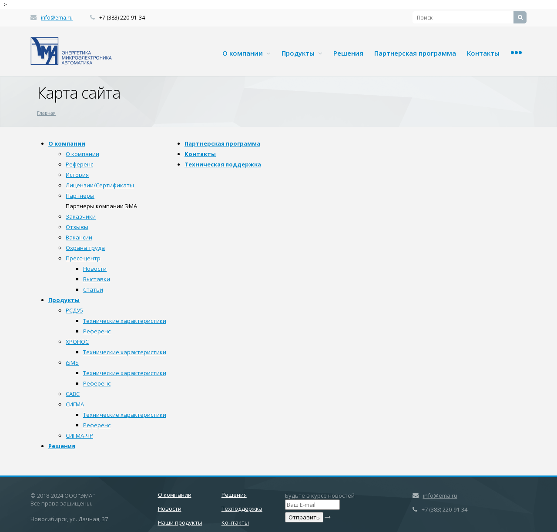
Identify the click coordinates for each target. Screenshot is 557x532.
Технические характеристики (124, 321)
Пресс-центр (83, 258)
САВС (73, 394)
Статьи (93, 289)
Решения (348, 53)
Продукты (302, 53)
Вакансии (79, 237)
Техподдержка (241, 508)
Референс (79, 164)
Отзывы (77, 227)
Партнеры (80, 196)
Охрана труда (85, 248)
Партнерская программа (415, 53)
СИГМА (75, 404)
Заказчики (81, 216)
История (77, 175)
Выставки (96, 279)
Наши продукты (180, 522)
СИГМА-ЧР (79, 435)
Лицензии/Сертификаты (100, 185)
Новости (95, 269)
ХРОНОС (77, 342)
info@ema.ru (57, 17)
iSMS (72, 362)
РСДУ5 (74, 310)
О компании (246, 53)
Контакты (483, 53)
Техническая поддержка (223, 164)
